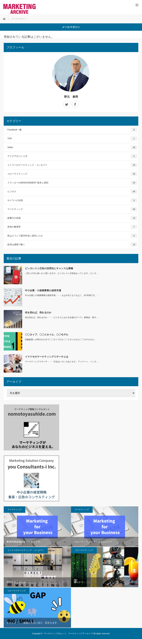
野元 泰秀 (71, 96)
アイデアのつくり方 (72, 156)
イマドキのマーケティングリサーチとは (46, 356)
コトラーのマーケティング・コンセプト (72, 165)
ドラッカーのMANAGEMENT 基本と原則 (72, 182)
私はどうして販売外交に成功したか (72, 235)
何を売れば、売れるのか (38, 312)
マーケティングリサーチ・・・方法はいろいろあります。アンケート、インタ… (61, 361)
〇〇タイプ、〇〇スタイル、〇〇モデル (46, 334)
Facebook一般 (72, 130)
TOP (72, 138)
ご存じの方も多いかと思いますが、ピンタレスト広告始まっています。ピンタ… (61, 273)
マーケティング (72, 209)
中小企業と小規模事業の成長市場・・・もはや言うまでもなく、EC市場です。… (62, 295)
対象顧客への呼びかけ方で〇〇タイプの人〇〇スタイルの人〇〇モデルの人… (60, 339)
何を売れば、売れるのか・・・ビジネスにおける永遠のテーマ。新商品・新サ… (61, 317)
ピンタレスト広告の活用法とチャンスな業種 (49, 268)
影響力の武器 (72, 218)
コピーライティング (72, 174)
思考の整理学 (72, 227)
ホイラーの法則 (72, 200)
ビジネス (72, 191)
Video (72, 147)
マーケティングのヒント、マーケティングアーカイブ (68, 633)
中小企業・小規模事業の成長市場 (43, 290)
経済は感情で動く (72, 244)
